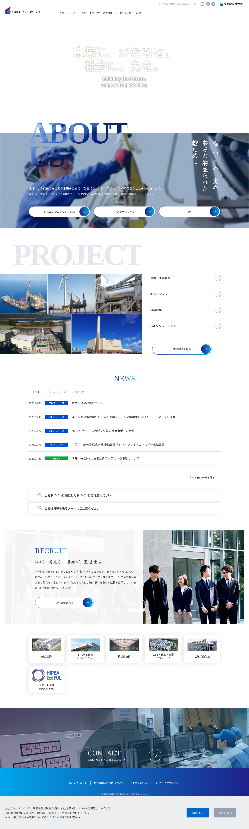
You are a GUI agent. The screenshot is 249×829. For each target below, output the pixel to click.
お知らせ (78, 391)
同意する (198, 812)
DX (98, 12)
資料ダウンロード (78, 782)
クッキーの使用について (167, 782)
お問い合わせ (169, 3)
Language (185, 3)
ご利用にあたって (139, 782)
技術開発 (107, 12)
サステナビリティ (124, 12)
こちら (58, 817)
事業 (92, 12)
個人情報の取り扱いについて (108, 782)
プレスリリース (56, 391)
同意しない (225, 812)
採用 (138, 12)
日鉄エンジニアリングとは (72, 12)
